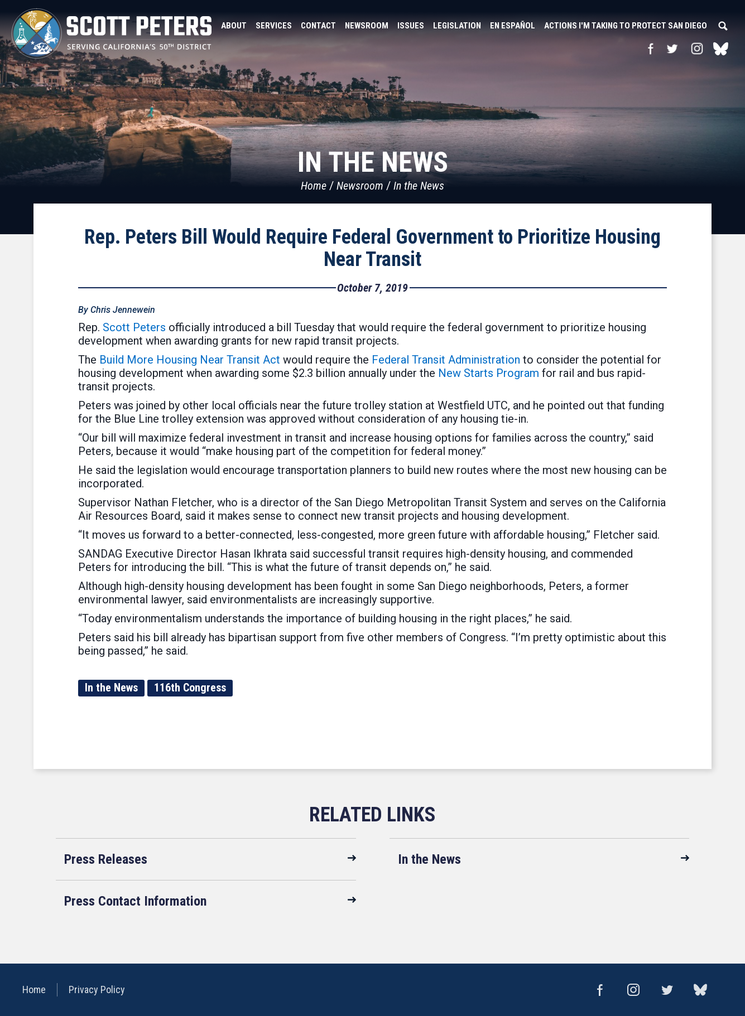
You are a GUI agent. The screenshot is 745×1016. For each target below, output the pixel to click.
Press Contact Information (135, 901)
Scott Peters (134, 327)
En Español (512, 26)
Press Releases (105, 859)
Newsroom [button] (366, 26)
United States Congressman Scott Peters (111, 33)
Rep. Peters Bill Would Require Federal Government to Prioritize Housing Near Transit (372, 248)
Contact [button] (318, 26)
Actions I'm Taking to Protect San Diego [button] (625, 26)
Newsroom (360, 185)
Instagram (697, 48)
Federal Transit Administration (446, 359)
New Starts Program (488, 373)
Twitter (672, 48)
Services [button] (274, 26)
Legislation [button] (457, 26)
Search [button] (723, 26)
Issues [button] (410, 26)
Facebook (650, 48)
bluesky (720, 48)
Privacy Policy (97, 989)
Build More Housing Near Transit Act (189, 359)
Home (313, 185)
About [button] (234, 26)
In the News (418, 185)
